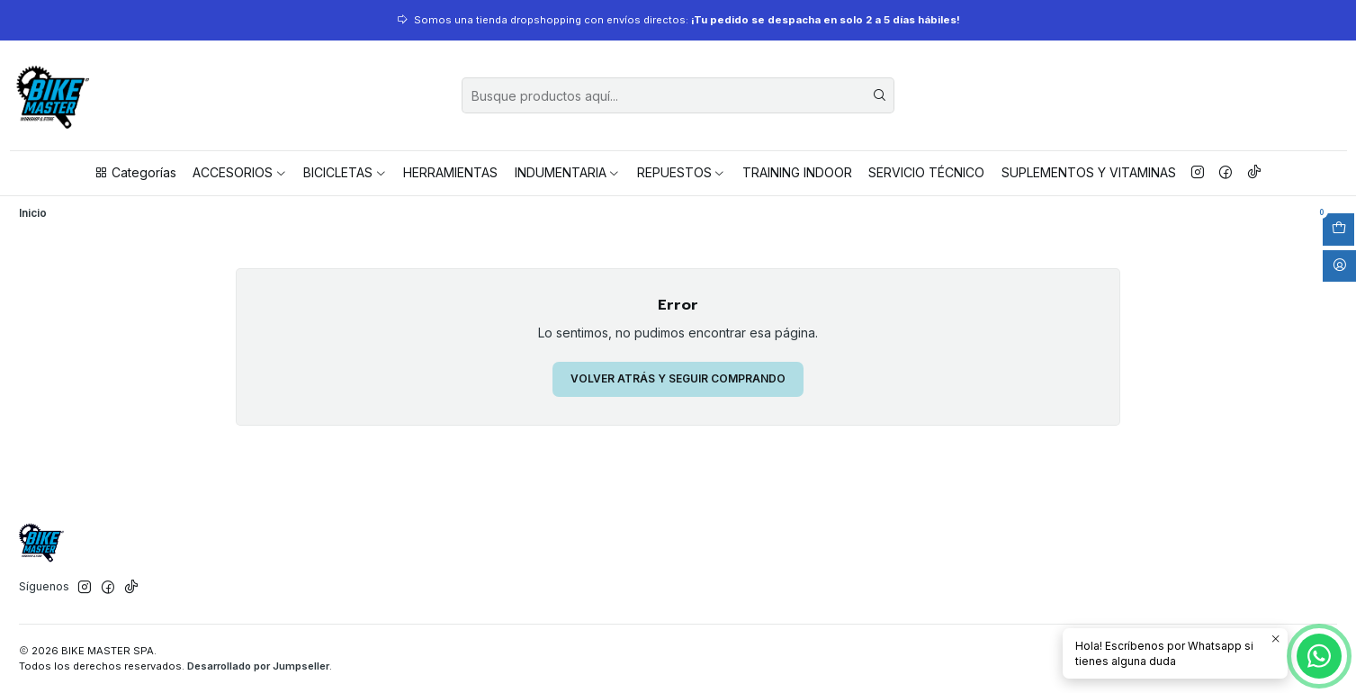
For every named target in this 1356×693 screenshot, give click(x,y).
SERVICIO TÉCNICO (926, 172)
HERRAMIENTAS (450, 172)
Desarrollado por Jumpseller (258, 666)
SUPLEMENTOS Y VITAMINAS (1088, 172)
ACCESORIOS (240, 172)
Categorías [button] (135, 172)
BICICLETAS (345, 172)
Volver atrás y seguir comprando (678, 378)
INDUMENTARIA (568, 172)
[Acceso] (1339, 266)
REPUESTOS (681, 172)
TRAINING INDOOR (797, 172)
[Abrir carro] (1338, 229)
